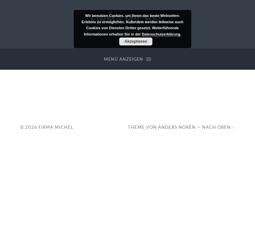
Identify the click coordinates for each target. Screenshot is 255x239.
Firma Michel (56, 127)
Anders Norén (177, 127)
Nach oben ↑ (218, 127)
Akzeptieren (136, 41)
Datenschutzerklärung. (161, 34)
